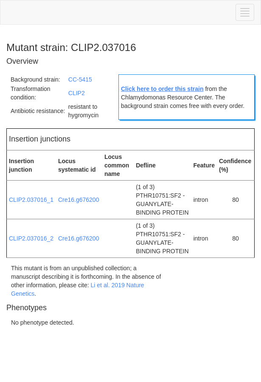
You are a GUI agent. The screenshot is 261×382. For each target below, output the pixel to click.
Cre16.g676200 (78, 199)
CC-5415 (80, 79)
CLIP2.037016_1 (31, 199)
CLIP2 (76, 93)
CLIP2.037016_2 (31, 238)
